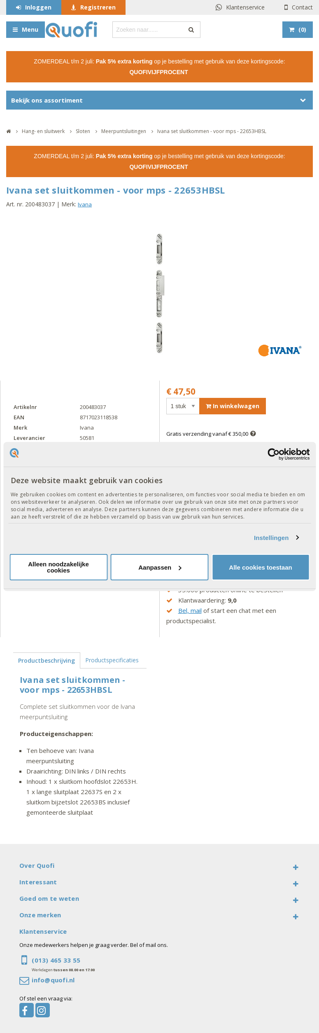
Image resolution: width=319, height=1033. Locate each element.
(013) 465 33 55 (56, 960)
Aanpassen (159, 567)
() (302, 29)
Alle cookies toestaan (260, 567)
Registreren (98, 7)
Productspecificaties (112, 660)
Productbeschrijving (46, 660)
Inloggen (38, 7)
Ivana (85, 204)
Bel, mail (190, 610)
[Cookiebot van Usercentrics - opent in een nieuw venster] (274, 454)
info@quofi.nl (53, 980)
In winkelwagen (232, 406)
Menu (30, 29)
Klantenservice (245, 7)
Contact (302, 7)
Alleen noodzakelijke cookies (58, 567)
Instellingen (271, 537)
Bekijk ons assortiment (47, 100)
